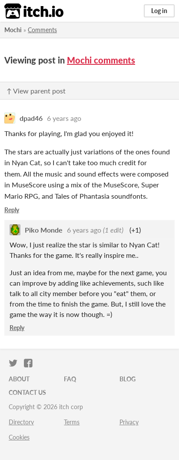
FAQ (70, 379)
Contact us (27, 392)
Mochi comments (101, 60)
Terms (72, 422)
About (19, 379)
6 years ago (64, 118)
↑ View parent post (36, 91)
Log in (159, 10)
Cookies (19, 437)
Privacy (129, 422)
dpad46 (31, 118)
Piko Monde (44, 230)
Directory (21, 422)
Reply (11, 209)
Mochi (13, 29)
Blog (127, 379)
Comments (42, 29)
